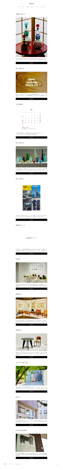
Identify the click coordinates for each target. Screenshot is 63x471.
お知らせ (18, 399)
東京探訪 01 (19, 331)
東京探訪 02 (19, 295)
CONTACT (37, 6)
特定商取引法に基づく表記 (18, 466)
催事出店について (21, 226)
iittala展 (18, 260)
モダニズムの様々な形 (22, 364)
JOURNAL (27, 6)
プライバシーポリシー (11, 466)
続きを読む (31, 63)
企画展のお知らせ (21, 14)
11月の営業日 (19, 104)
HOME (20, 6)
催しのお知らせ (20, 68)
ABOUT (23, 6)
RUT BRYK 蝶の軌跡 (22, 432)
